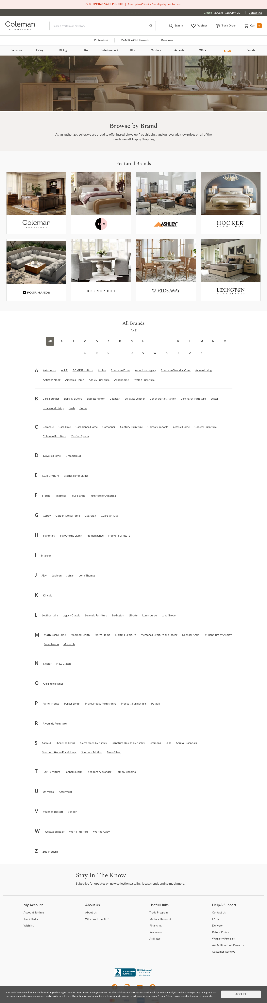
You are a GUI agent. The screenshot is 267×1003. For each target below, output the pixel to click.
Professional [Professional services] (101, 40)
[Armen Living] (203, 370)
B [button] (73, 341)
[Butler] (83, 408)
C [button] (85, 341)
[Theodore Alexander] (98, 772)
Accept (240, 994)
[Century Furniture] (131, 427)
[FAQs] (215, 919)
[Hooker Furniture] (231, 203)
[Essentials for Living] (76, 476)
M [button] (201, 341)
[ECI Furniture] (50, 476)
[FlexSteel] (60, 496)
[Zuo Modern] (50, 852)
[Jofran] (70, 575)
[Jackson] (57, 575)
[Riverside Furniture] (55, 724)
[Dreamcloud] (73, 456)
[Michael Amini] (191, 634)
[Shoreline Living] (65, 743)
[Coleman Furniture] (36, 203)
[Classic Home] (181, 427)
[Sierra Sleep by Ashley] (93, 743)
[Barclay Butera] (73, 398)
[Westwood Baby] (54, 832)
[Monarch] (69, 644)
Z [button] (190, 353)
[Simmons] (155, 743)
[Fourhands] (36, 270)
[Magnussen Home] (55, 634)
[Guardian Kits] (109, 516)
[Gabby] (47, 516)
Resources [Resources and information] (167, 40)
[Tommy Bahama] (126, 772)
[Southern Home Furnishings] (59, 752)
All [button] (50, 341)
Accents (179, 50)
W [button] (155, 353)
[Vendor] (72, 812)
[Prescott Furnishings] (133, 704)
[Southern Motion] (91, 752)
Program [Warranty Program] (223, 938)
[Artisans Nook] (51, 379)
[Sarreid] (46, 743)
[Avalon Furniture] (144, 379)
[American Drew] (120, 370)
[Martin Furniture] (125, 634)
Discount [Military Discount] (160, 919)
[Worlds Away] (166, 270)
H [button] (143, 341)
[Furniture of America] (103, 496)
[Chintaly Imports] (157, 427)
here (212, 996)
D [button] (97, 341)
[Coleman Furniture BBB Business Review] (133, 975)
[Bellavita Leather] (135, 398)
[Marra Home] (102, 634)
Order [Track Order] (31, 919)
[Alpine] (102, 370)
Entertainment (109, 50)
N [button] (213, 341)
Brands (250, 50)
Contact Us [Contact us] (255, 12)
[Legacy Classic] (71, 615)
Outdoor (156, 50)
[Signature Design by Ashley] (128, 743)
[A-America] (49, 370)
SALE (227, 50)
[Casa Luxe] (64, 427)
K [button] (178, 341)
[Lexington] (231, 270)
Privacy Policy (165, 996)
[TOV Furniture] (51, 772)
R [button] (97, 353)
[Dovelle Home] (52, 456)
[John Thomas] (87, 575)
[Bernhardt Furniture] (101, 270)
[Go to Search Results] (151, 26)
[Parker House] (50, 704)
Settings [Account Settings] (34, 912)
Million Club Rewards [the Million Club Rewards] (228, 945)
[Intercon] (46, 556)
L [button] (190, 341)
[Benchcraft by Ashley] (163, 398)
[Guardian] (90, 516)
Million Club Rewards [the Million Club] (135, 40)
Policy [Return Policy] (220, 932)
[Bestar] (214, 398)
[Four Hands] (78, 496)
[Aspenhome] (121, 379)
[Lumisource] (149, 615)
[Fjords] (46, 496)
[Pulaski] (155, 704)
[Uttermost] (65, 792)
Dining (63, 50)
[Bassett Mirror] (96, 398)
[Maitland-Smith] (80, 634)
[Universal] (49, 792)
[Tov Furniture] (101, 203)
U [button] (132, 353)
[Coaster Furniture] (205, 427)
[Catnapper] (108, 427)
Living (39, 50)
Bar (86, 50)
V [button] (143, 353)
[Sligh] (169, 743)
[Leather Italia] (50, 615)
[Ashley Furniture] (166, 203)
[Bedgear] (115, 398)
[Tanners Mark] (73, 772)
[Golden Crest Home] (68, 516)
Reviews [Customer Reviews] (223, 951)
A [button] (62, 341)
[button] (175, 25)
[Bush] (72, 408)
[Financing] (155, 925)
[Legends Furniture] (96, 615)
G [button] (132, 341)
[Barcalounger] (51, 398)
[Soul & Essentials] (186, 743)
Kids (132, 50)
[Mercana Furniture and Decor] (159, 634)
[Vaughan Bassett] (53, 812)
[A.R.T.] (64, 370)
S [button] (108, 353)
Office (202, 50)
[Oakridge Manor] (53, 684)
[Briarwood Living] (53, 408)
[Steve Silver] (114, 752)
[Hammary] (49, 536)
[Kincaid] (47, 595)
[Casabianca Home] (86, 427)
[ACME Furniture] (83, 370)
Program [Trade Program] (158, 912)
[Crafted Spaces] (80, 436)
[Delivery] (217, 925)
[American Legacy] (145, 370)
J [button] (166, 341)
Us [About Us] (91, 912)
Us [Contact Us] (219, 912)
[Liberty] (133, 615)
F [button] (120, 341)
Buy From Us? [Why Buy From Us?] (96, 919)
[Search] (103, 26)
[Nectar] (47, 664)
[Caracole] (48, 427)
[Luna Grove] (168, 615)
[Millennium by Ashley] (218, 634)
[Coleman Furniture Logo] (20, 29)
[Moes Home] (51, 644)
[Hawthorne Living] (71, 536)
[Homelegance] (95, 536)
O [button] (225, 341)
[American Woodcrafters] (176, 370)
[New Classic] (63, 664)
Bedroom (16, 50)
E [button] (108, 341)
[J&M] (44, 575)
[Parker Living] (72, 704)
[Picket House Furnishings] (100, 704)
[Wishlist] (29, 925)
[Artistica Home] (74, 379)
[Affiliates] (154, 938)
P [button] (73, 353)
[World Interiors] (78, 832)
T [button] (120, 353)
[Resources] (155, 932)
